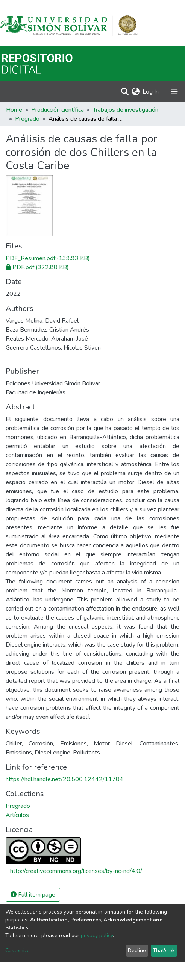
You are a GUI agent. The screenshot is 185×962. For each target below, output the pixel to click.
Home (14, 110)
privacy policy (97, 935)
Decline (137, 950)
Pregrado (27, 119)
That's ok (164, 950)
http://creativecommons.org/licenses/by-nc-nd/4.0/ (76, 871)
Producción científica (57, 110)
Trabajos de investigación (125, 110)
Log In (151, 92)
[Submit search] (124, 91)
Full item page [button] (33, 895)
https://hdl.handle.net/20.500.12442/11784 (64, 779)
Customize (17, 950)
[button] (135, 91)
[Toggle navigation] (174, 91)
